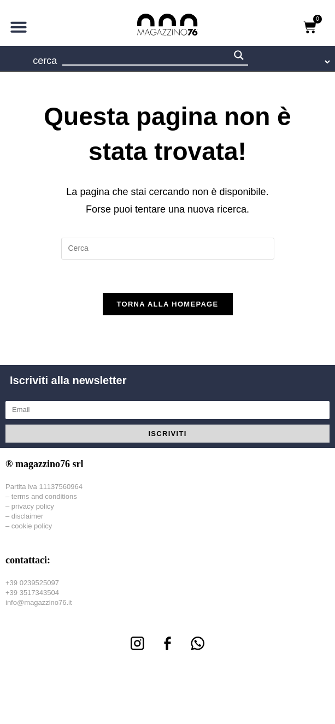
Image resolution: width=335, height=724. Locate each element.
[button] (18, 27)
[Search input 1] (146, 56)
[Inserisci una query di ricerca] (167, 249)
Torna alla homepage (168, 304)
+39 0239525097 (32, 583)
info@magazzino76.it (38, 602)
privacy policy (32, 506)
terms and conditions (44, 496)
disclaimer (27, 516)
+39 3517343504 (32, 592)
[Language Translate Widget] (298, 62)
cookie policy (31, 526)
